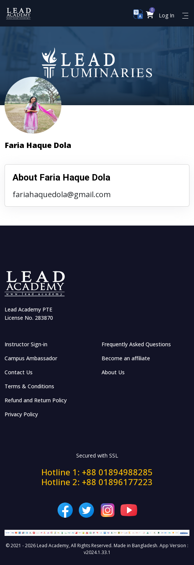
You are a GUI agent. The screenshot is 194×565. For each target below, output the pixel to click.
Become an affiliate (126, 358)
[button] (150, 15)
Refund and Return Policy (36, 400)
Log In (166, 15)
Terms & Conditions (29, 386)
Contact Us (19, 372)
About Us (113, 372)
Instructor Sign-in (26, 344)
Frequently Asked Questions (136, 344)
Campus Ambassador (31, 358)
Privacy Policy (21, 414)
